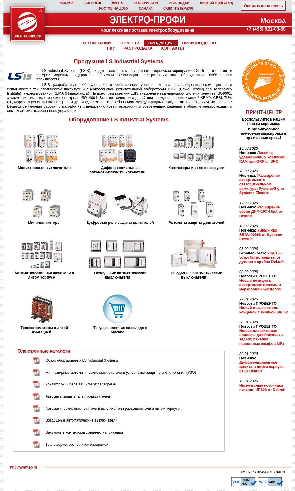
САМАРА (145, 8)
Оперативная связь (263, 5)
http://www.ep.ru (23, 467)
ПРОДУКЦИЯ (161, 43)
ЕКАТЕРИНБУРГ (146, 3)
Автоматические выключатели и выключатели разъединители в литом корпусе (112, 408)
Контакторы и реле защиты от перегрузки (80, 384)
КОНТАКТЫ (172, 48)
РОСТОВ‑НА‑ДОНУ (113, 8)
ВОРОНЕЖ (92, 3)
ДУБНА (117, 3)
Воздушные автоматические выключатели (81, 420)
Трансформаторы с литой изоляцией (76, 444)
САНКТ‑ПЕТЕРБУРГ (178, 8)
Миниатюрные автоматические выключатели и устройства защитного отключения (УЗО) (120, 372)
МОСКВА (67, 3)
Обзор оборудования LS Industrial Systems (81, 360)
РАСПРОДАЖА (138, 48)
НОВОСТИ (130, 43)
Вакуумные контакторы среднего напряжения (84, 432)
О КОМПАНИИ (97, 43)
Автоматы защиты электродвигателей (77, 396)
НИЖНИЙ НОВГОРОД (216, 3)
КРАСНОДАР (179, 3)
